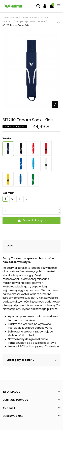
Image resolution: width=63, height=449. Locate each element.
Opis (31, 246)
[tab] (31, 246)
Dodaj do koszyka (31, 220)
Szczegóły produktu (31, 360)
